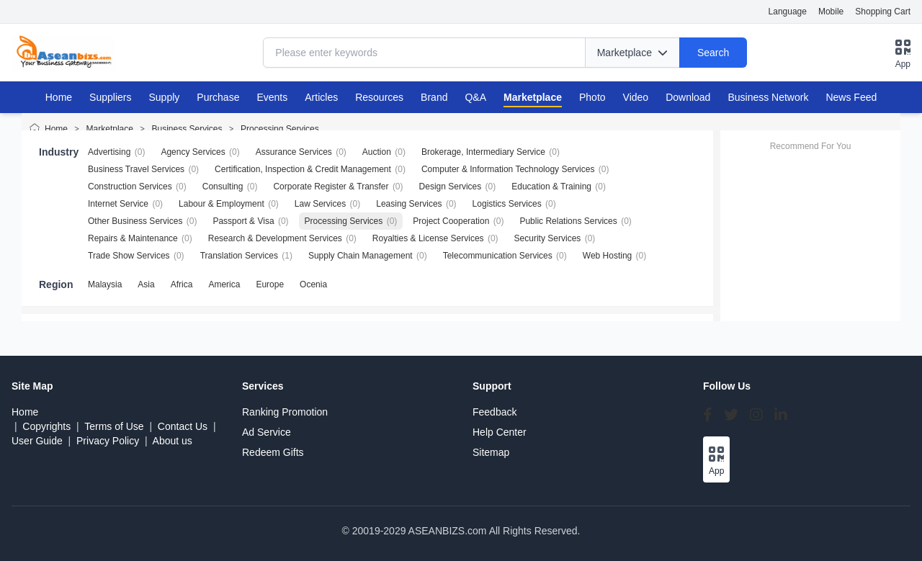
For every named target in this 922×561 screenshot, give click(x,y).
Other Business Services (135, 221)
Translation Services (239, 256)
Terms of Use (113, 426)
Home (58, 97)
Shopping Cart (882, 11)
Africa (182, 284)
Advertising (109, 152)
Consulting (222, 186)
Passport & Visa (243, 221)
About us (172, 440)
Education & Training (551, 186)
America (224, 284)
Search (713, 52)
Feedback (494, 412)
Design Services (450, 186)
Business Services (186, 129)
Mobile (830, 11)
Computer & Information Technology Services (508, 169)
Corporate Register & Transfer (330, 186)
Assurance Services (294, 152)
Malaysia (105, 284)
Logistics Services (507, 204)
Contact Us (182, 426)
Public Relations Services (568, 221)
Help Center (500, 432)
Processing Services (280, 129)
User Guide (37, 440)
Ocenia (313, 284)
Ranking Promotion (285, 412)
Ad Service (266, 432)
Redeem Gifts (273, 452)
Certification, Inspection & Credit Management (303, 169)
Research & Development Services (275, 238)
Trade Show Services (129, 256)
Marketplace (109, 129)
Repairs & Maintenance (133, 238)
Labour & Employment (221, 204)
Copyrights (46, 426)
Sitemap (491, 452)
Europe (270, 284)
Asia (146, 284)
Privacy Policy (107, 440)
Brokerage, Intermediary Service (483, 152)
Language (788, 11)
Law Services (320, 204)
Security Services (547, 238)
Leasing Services (409, 204)
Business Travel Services (136, 169)
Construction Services (130, 186)
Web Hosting (607, 256)
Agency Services (193, 152)
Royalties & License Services (428, 238)
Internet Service (118, 204)
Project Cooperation (451, 221)
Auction (376, 152)
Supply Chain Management (360, 256)
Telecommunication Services (497, 256)
